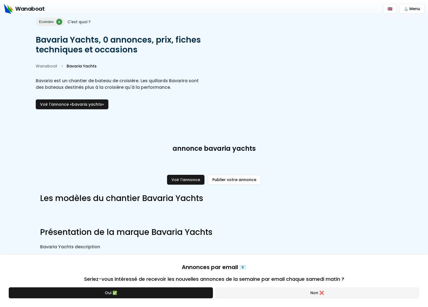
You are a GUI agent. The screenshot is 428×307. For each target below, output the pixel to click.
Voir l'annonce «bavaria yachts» (72, 104)
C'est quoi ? (79, 22)
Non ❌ (317, 293)
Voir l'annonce (185, 179)
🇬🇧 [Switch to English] (390, 8)
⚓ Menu (412, 8)
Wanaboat (46, 66)
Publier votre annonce (234, 179)
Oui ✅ (111, 293)
